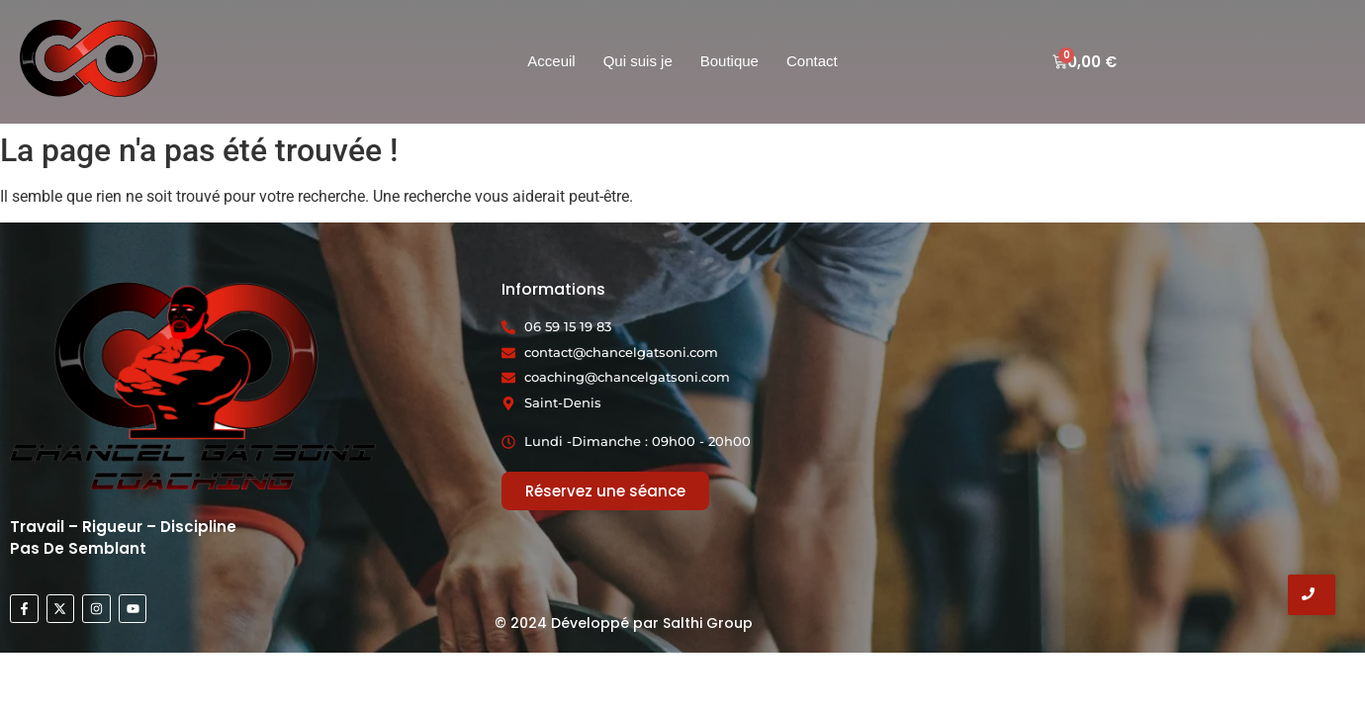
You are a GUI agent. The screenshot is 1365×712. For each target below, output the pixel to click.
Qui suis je (638, 60)
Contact (812, 60)
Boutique (729, 60)
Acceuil (551, 60)
